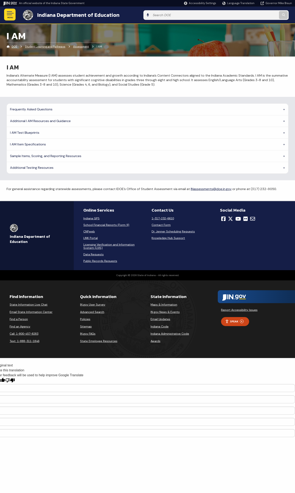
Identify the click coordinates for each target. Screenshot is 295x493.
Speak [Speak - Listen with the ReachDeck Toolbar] (234, 321)
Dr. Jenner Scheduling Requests (173, 230)
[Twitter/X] (230, 217)
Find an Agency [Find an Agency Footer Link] (20, 326)
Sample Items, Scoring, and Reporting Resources (45, 155)
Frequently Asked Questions (31, 108)
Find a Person (19, 318)
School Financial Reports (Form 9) (106, 224)
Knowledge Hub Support (168, 237)
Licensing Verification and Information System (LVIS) (109, 245)
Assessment (81, 46)
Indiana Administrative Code (170, 333)
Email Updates (160, 318)
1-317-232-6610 (163, 217)
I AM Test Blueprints (24, 132)
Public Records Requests (100, 260)
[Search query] (258, 15)
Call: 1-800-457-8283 (24, 333)
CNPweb (89, 230)
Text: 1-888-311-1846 (24, 340)
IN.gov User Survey (92, 304)
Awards (155, 340)
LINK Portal (90, 237)
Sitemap (86, 326)
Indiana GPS (91, 217)
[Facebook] (223, 217)
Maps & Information (164, 304)
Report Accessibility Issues (239, 309)
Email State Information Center (31, 311)
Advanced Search (92, 311)
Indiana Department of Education (74, 14)
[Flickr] (245, 217)
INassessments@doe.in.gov (211, 188)
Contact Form (161, 224)
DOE (14, 46)
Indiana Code (160, 326)
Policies (85, 318)
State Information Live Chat (29, 304)
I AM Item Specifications (28, 143)
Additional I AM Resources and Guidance (40, 120)
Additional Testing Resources (31, 167)
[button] (200, 3)
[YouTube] (238, 217)
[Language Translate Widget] (239, 3)
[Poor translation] (10, 380)
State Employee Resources (98, 340)
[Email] (252, 217)
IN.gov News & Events (165, 311)
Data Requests (93, 253)
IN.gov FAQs (87, 333)
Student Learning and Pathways (45, 46)
